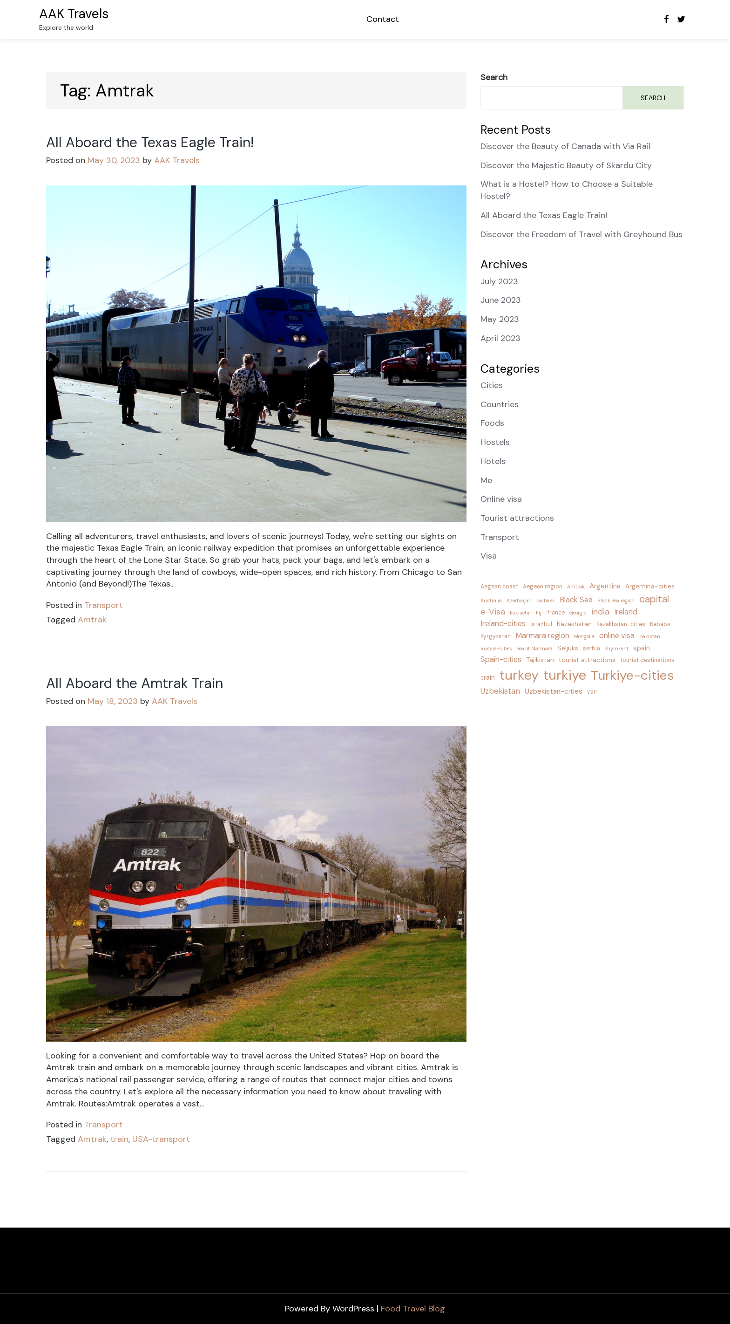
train (119, 1139)
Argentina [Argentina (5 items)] (605, 586)
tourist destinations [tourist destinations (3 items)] (647, 660)
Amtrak (92, 619)
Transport (103, 605)
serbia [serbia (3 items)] (591, 648)
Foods (492, 423)
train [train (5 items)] (487, 677)
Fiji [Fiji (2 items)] (539, 612)
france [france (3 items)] (556, 612)
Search (493, 77)
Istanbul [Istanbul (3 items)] (541, 624)
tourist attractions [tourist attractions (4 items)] (587, 659)
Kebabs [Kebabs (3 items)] (660, 624)
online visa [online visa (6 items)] (617, 636)
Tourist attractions (517, 518)
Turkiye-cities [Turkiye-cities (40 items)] (632, 675)
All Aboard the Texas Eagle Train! (150, 142)
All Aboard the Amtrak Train (134, 683)
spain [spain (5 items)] (641, 648)
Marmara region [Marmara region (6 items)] (542, 636)
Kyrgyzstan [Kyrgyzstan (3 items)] (495, 636)
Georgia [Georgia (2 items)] (578, 612)
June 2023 (500, 300)
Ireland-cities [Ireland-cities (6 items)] (503, 623)
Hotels (493, 461)
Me (486, 480)
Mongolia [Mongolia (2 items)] (584, 636)
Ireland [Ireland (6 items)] (625, 612)
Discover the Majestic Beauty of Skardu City (566, 165)
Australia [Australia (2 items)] (491, 600)
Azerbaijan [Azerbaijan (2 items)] (519, 600)
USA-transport (161, 1139)
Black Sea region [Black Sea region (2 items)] (616, 600)
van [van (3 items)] (592, 692)
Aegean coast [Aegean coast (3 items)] (499, 586)
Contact (382, 19)
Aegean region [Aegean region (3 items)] (542, 586)
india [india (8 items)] (600, 611)
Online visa (501, 499)
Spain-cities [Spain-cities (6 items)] (500, 659)
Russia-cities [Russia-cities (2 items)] (496, 648)
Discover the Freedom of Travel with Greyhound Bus (581, 234)
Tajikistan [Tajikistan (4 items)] (540, 659)
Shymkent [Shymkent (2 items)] (617, 648)
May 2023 (499, 319)
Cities (491, 385)
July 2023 (499, 281)
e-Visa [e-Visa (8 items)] (492, 611)
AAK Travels (73, 13)
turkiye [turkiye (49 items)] (564, 675)
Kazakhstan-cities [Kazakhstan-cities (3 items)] (620, 624)
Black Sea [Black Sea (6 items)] (576, 600)
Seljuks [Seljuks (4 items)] (567, 648)
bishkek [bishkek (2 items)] (545, 600)
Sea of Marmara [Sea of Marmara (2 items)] (535, 648)
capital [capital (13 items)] (654, 599)
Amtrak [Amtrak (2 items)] (576, 586)
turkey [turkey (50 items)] (519, 675)
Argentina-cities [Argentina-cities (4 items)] (650, 586)
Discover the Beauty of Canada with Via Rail (565, 146)
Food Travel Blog (413, 1308)
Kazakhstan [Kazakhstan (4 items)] (574, 624)
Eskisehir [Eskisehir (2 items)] (520, 612)
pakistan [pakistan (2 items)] (649, 636)
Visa (488, 555)
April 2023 (500, 338)
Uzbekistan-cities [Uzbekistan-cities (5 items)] (553, 691)
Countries (499, 404)
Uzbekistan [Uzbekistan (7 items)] (500, 691)
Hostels (495, 442)
